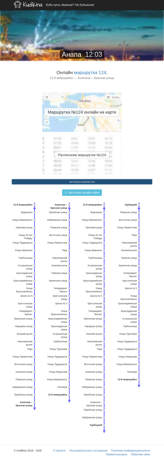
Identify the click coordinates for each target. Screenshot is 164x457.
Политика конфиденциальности (130, 450)
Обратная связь (140, 454)
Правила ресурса (116, 454)
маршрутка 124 (90, 72)
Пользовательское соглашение (88, 450)
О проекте (59, 450)
